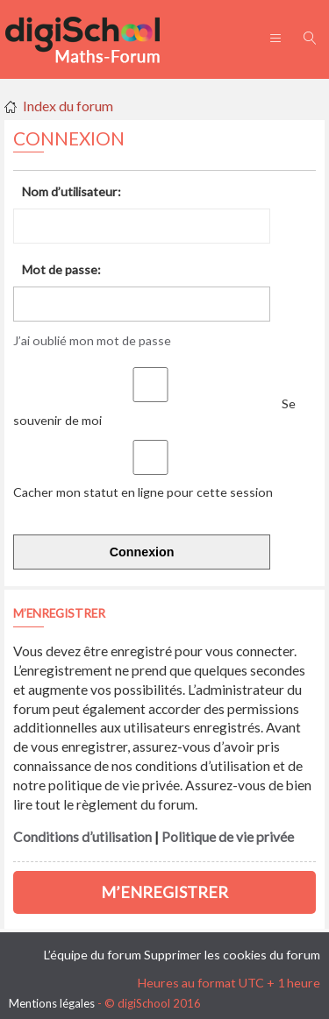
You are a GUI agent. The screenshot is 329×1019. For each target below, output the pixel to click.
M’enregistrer (164, 892)
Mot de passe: (61, 269)
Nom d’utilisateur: (71, 191)
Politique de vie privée (227, 837)
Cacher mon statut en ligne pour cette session (146, 484)
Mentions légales (52, 1003)
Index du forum (68, 105)
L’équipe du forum (92, 954)
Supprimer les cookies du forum (232, 954)
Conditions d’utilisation (82, 837)
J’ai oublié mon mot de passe (92, 340)
